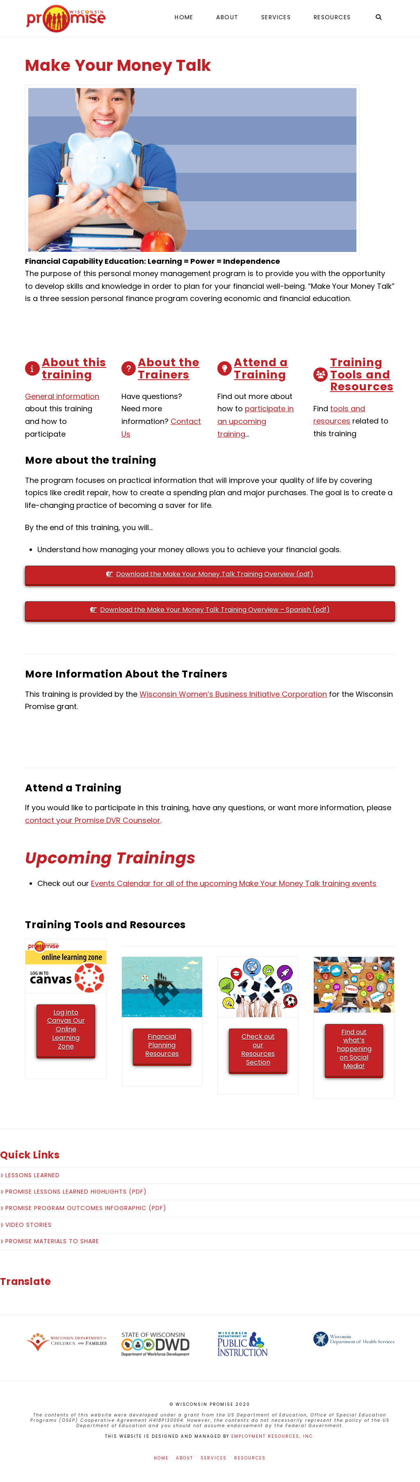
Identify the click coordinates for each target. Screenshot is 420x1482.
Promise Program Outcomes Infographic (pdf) (83, 1208)
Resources (250, 1458)
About (184, 1458)
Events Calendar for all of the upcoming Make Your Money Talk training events (234, 883)
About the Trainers (168, 368)
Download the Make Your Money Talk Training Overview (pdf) (209, 574)
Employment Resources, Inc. (273, 1436)
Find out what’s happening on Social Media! (354, 1049)
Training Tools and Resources (362, 374)
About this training (74, 368)
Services (214, 1458)
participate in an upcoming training (255, 421)
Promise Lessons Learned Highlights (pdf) (73, 1191)
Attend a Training (261, 368)
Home (161, 1458)
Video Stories (26, 1225)
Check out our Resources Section (258, 1049)
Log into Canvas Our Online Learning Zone (66, 1029)
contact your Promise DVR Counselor (92, 820)
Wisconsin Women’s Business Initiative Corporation (233, 694)
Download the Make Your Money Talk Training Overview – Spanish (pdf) (210, 609)
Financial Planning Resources (162, 1045)
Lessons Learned (30, 1175)
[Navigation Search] (378, 18)
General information (62, 396)
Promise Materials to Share (49, 1241)
